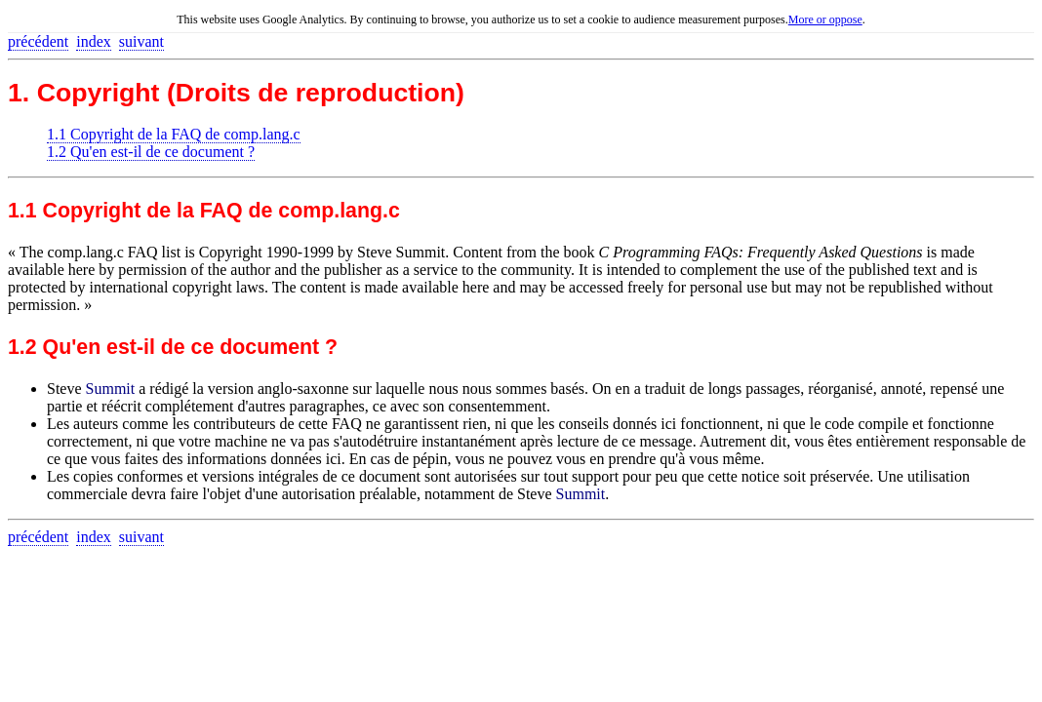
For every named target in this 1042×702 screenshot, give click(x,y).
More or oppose (825, 19)
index (93, 41)
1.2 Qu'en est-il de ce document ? (151, 151)
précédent (38, 41)
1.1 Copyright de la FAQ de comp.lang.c (174, 134)
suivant (141, 41)
